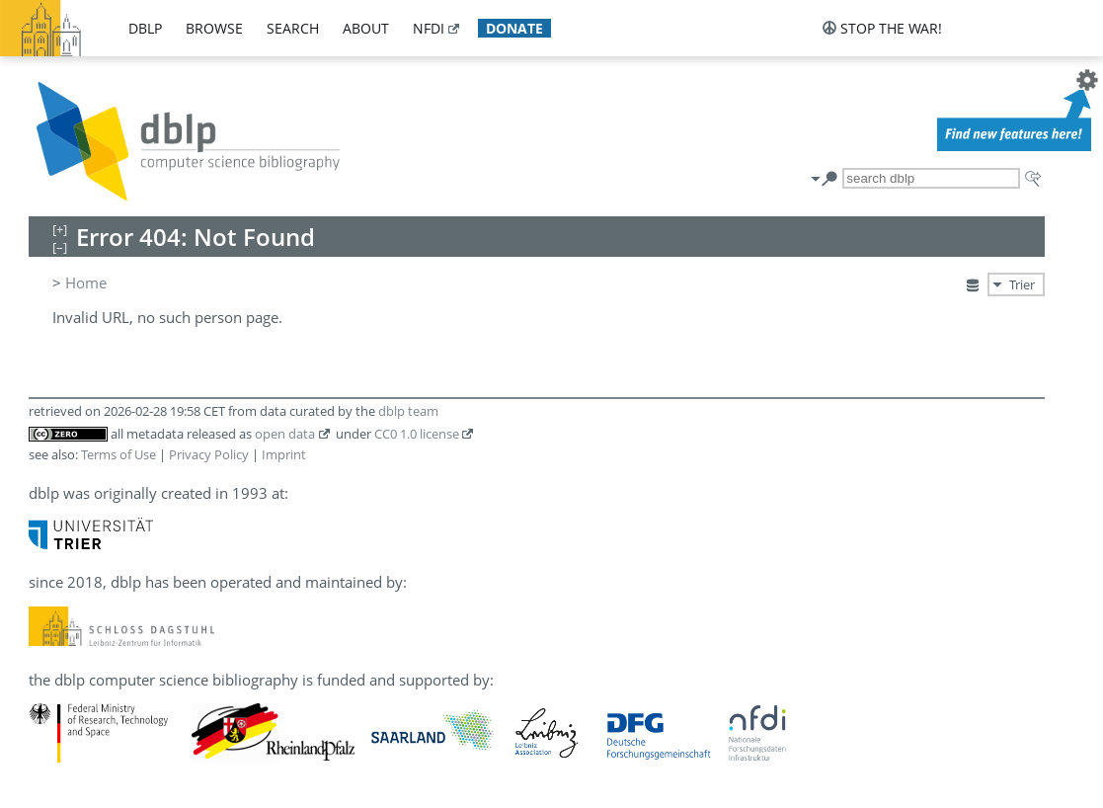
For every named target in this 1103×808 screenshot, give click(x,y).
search (293, 28)
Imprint (284, 454)
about (366, 28)
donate (514, 28)
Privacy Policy (209, 454)
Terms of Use (118, 454)
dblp (145, 28)
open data (285, 434)
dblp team (408, 411)
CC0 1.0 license (416, 434)
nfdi (428, 28)
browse (214, 28)
